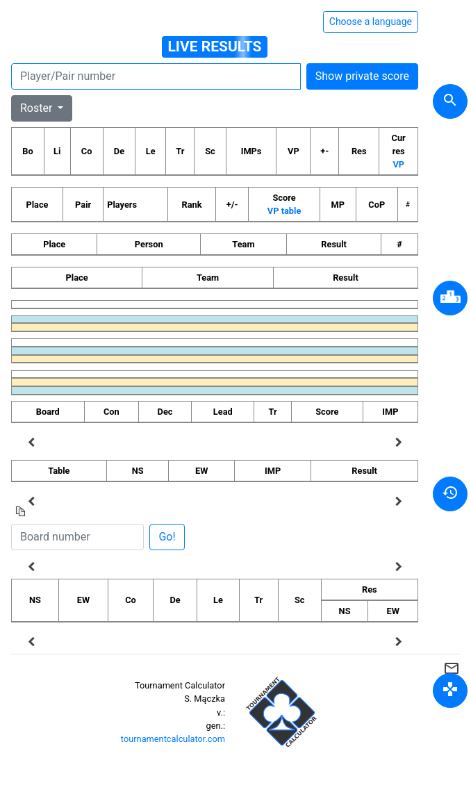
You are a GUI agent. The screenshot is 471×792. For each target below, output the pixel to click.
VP (398, 164)
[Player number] (156, 76)
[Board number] (77, 537)
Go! (166, 536)
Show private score (362, 76)
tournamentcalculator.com (173, 739)
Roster (37, 108)
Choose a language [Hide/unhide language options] (370, 21)
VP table (284, 211)
